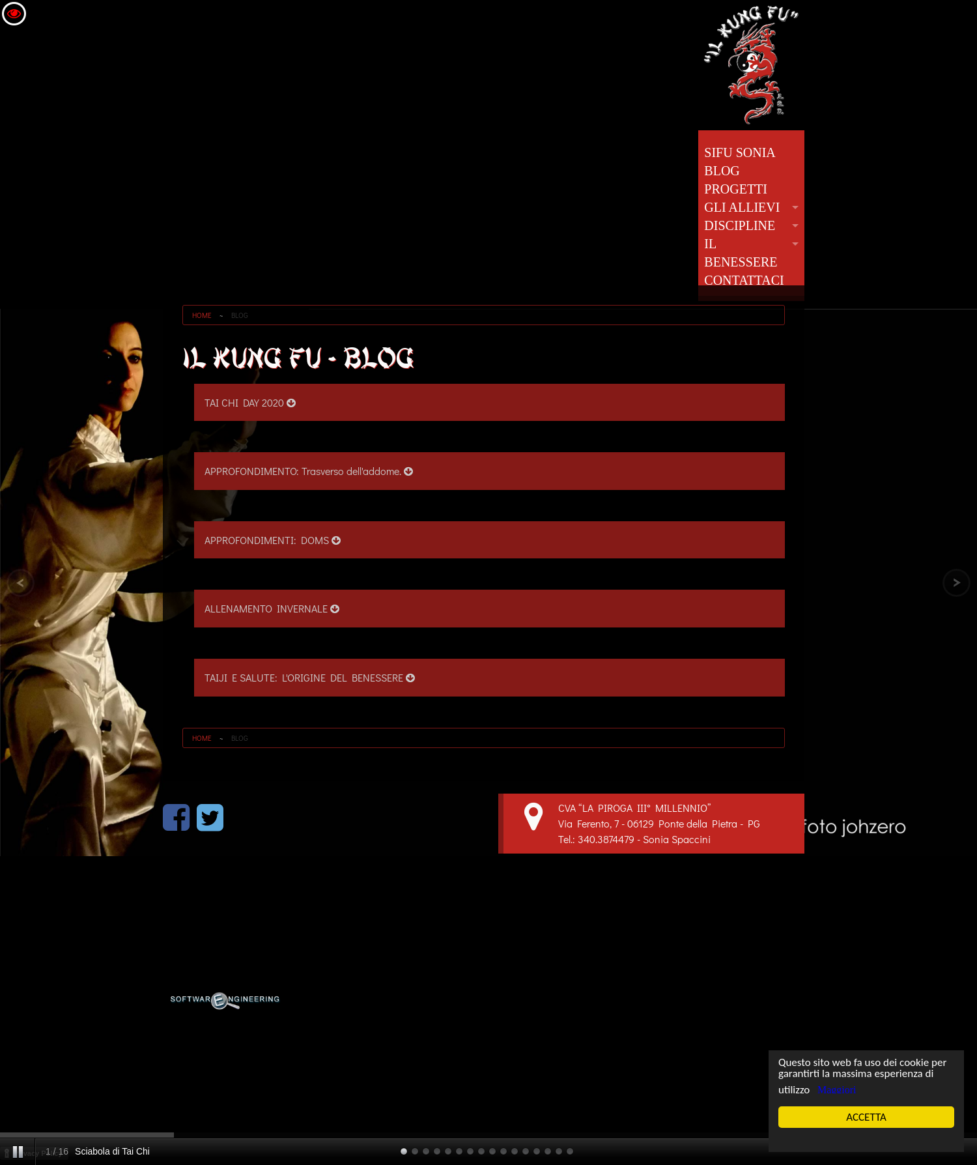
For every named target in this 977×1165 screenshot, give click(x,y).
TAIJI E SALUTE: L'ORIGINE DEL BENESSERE (310, 677)
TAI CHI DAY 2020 (250, 402)
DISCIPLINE (739, 225)
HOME (202, 315)
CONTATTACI (744, 280)
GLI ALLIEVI (742, 207)
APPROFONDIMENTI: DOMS (273, 540)
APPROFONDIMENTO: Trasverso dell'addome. (309, 471)
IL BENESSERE (740, 253)
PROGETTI (735, 189)
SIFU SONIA (739, 152)
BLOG (721, 171)
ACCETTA (866, 1117)
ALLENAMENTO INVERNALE (272, 608)
